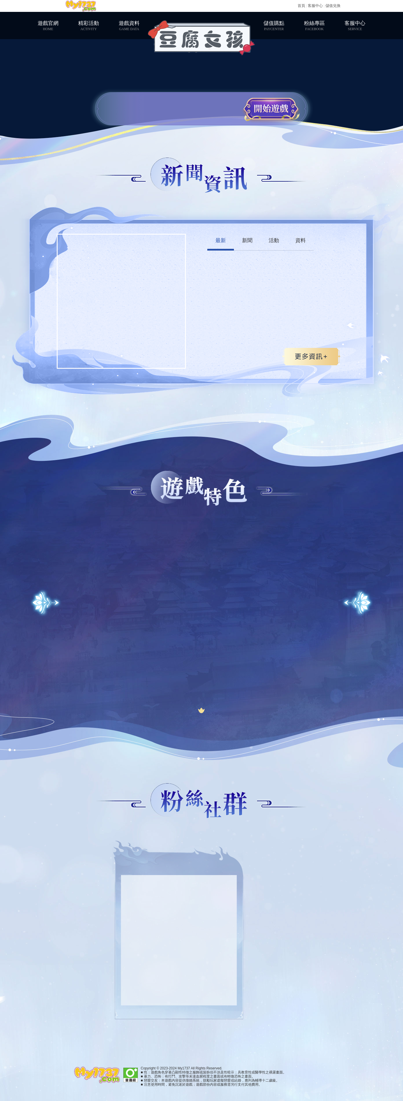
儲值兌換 (332, 5)
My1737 (81, 6)
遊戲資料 (129, 25)
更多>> (311, 356)
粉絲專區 (314, 25)
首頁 (301, 5)
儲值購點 (274, 25)
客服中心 (315, 5)
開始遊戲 (271, 109)
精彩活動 (88, 25)
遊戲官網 (48, 25)
